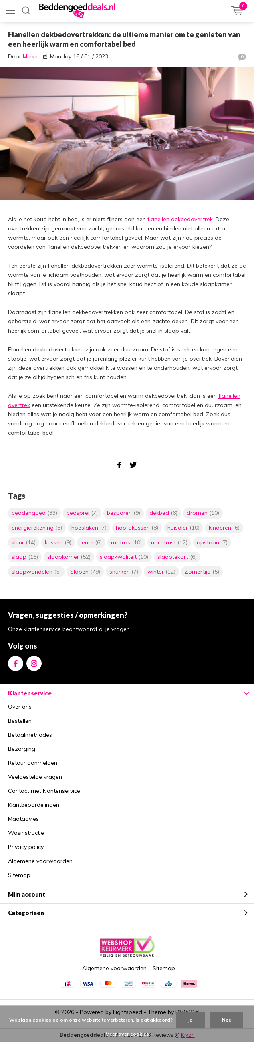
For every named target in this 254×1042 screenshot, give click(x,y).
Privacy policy (26, 847)
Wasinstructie (26, 832)
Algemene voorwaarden (40, 861)
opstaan (212, 542)
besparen (123, 512)
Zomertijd (202, 571)
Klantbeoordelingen (33, 804)
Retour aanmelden (32, 762)
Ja (190, 1020)
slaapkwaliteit (124, 556)
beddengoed (34, 512)
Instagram (34, 661)
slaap (25, 556)
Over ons (20, 706)
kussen (58, 542)
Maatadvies (23, 818)
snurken (123, 571)
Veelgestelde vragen (35, 776)
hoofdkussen (137, 527)
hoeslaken (89, 527)
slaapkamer (69, 556)
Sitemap (19, 875)
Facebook (15, 661)
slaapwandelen (36, 571)
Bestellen (20, 720)
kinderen (224, 527)
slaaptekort (177, 556)
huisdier (183, 527)
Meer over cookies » (129, 1034)
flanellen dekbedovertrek (180, 219)
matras (126, 542)
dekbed (163, 512)
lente (91, 542)
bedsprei (82, 512)
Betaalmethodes (30, 734)
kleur (24, 542)
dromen (203, 512)
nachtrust (169, 542)
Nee (226, 1020)
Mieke (30, 56)
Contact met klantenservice (44, 790)
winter (161, 571)
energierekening (37, 527)
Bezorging (21, 748)
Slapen (85, 571)
